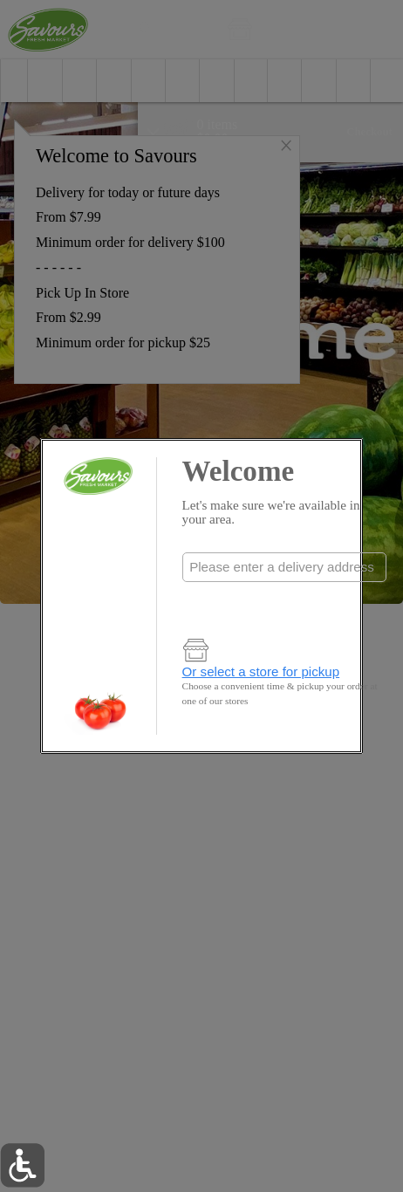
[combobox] (284, 567)
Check (284, 602)
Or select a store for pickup (261, 671)
